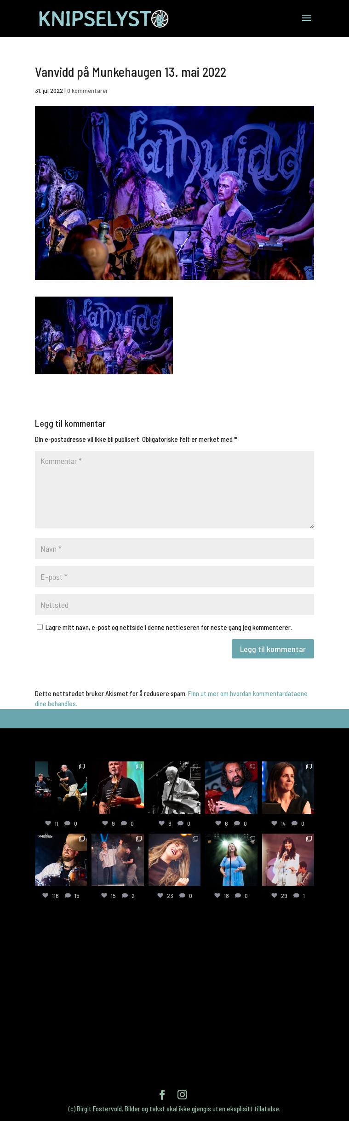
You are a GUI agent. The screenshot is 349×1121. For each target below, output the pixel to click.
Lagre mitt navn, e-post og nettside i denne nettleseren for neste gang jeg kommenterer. (169, 627)
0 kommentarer (87, 90)
